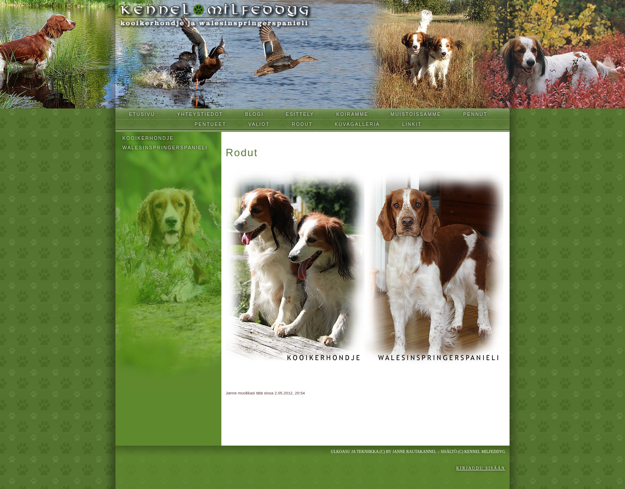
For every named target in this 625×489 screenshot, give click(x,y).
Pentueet (210, 124)
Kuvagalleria (357, 124)
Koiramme (352, 114)
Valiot (259, 124)
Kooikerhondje (148, 138)
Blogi (254, 114)
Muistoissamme (416, 114)
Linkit (411, 124)
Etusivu (142, 114)
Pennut (475, 114)
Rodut (302, 124)
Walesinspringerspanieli (164, 147)
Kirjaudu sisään (480, 468)
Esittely (300, 114)
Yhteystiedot (200, 114)
